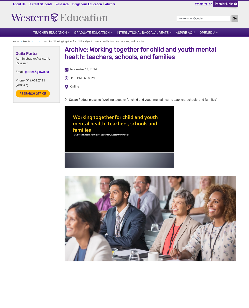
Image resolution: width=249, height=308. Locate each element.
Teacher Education (50, 32)
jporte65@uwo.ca (37, 72)
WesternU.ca (203, 4)
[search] (204, 18)
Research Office (33, 94)
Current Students (40, 4)
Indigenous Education (87, 4)
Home (16, 41)
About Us (19, 4)
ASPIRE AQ (184, 32)
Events (26, 41)
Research (62, 4)
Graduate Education (92, 32)
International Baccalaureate (143, 32)
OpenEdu (207, 32)
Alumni (110, 4)
